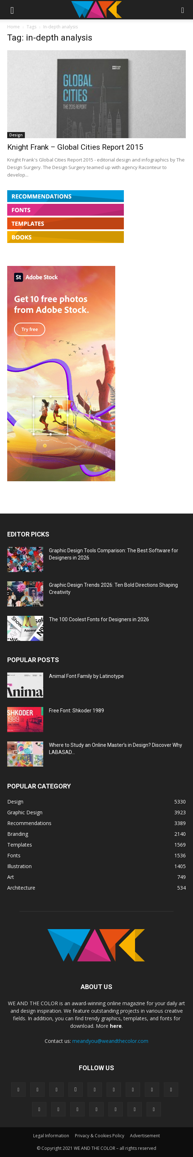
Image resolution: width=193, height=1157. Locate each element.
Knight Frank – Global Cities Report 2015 (75, 147)
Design (16, 134)
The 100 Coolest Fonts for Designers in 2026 (99, 619)
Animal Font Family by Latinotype (86, 676)
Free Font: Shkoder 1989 (76, 710)
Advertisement (145, 1136)
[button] (12, 9)
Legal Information (51, 1136)
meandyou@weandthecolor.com (110, 1040)
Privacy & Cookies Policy (99, 1136)
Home (13, 27)
